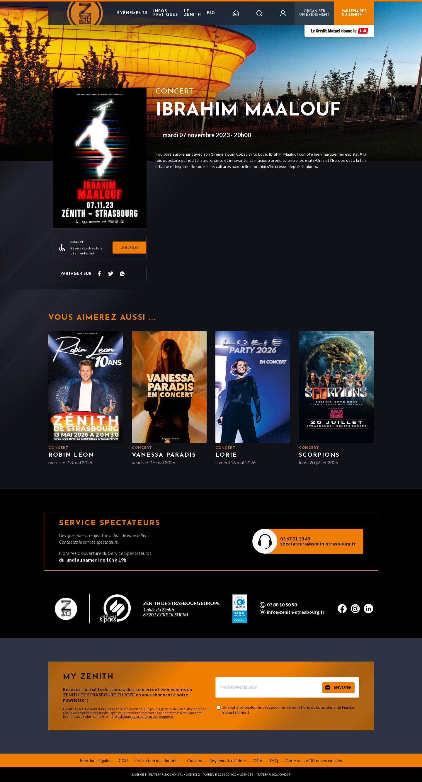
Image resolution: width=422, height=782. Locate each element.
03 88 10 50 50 (282, 604)
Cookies (194, 760)
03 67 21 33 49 (295, 538)
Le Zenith (192, 13)
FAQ (211, 13)
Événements (132, 13)
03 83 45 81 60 (129, 247)
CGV (258, 760)
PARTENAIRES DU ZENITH (354, 13)
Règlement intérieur (227, 760)
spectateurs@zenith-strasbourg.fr (318, 543)
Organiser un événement (314, 13)
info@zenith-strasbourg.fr (296, 612)
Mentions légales (95, 760)
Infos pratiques (165, 13)
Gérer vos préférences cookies (313, 760)
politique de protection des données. (145, 716)
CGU (123, 760)
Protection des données (157, 760)
